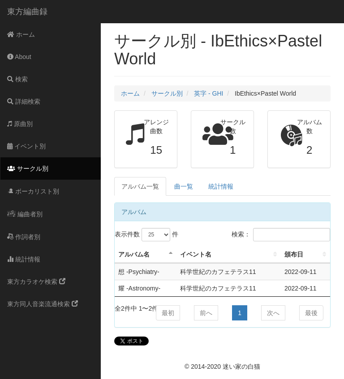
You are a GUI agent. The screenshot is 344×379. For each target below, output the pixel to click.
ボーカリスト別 (33, 191)
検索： (281, 234)
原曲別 (20, 123)
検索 (17, 79)
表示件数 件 (146, 234)
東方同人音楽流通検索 (42, 303)
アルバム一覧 (140, 186)
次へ (273, 312)
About (19, 56)
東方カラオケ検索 (36, 281)
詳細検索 (23, 101)
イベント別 (26, 146)
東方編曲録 (27, 11)
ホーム (21, 34)
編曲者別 (25, 214)
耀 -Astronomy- (139, 288)
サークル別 (27, 168)
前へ (206, 312)
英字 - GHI (208, 93)
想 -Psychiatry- (138, 271)
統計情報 (23, 259)
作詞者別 (23, 236)
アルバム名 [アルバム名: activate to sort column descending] (134, 254)
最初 (168, 312)
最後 (311, 312)
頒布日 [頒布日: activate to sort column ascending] (293, 254)
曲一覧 (183, 186)
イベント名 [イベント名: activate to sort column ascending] (195, 254)
